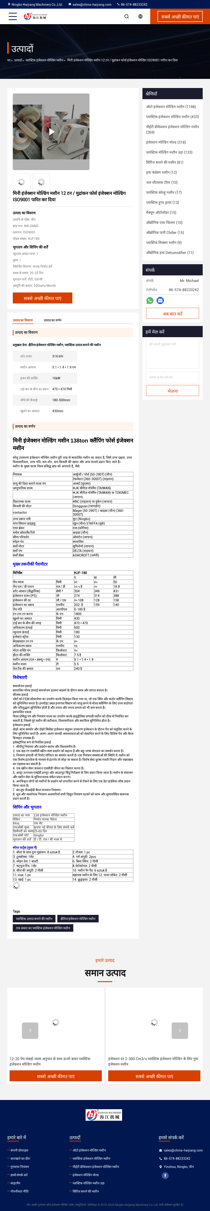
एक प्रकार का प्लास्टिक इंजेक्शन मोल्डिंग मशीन (43, 928)
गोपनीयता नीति (19, 1191)
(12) (161, 172)
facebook (165, 1175)
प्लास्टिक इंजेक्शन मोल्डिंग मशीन (44, 60)
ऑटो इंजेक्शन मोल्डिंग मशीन (89, 1150)
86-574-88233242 (132, 4)
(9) (164, 243)
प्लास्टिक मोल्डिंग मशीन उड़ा (89, 1183)
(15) (161, 212)
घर (8, 60)
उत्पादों (18, 60)
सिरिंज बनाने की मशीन (86, 1191)
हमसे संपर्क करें (19, 1175)
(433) (172, 117)
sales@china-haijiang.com (89, 4)
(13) (162, 202)
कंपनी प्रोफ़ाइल (19, 1150)
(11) (170, 253)
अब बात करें (172, 313)
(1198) (171, 107)
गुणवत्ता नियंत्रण (19, 1167)
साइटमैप (15, 1183)
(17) (164, 192)
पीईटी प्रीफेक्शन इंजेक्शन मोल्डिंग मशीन (96, 1167)
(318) (166, 142)
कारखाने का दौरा (20, 1158)
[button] (30, 1030)
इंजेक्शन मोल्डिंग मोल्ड (86, 1175)
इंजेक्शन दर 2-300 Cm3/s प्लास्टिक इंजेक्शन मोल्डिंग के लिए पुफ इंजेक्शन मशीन (153, 1061)
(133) (169, 152)
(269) (172, 130)
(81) (164, 162)
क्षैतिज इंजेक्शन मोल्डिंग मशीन (77, 919)
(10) (162, 182)
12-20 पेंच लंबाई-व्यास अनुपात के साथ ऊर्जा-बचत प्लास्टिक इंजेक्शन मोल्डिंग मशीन (50, 1061)
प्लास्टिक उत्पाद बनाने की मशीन (34, 919)
